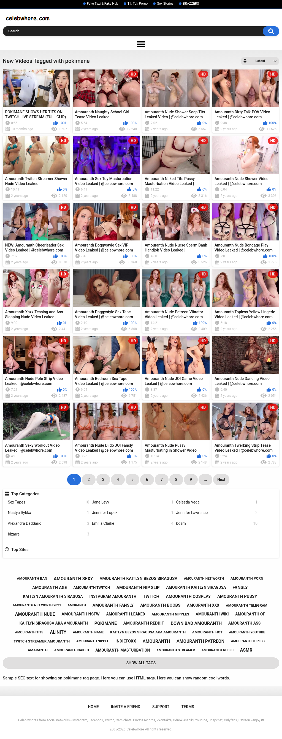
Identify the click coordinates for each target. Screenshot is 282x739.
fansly (240, 587)
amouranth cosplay (188, 596)
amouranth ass (244, 623)
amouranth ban (32, 578)
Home (93, 707)
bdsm (217, 523)
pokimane (105, 623)
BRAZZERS (191, 4)
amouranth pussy (237, 596)
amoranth (77, 605)
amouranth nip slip (138, 587)
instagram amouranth (112, 596)
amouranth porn (247, 578)
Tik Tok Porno (138, 4)
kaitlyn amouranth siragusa (53, 596)
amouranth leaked (125, 614)
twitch (151, 596)
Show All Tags (141, 663)
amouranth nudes (218, 650)
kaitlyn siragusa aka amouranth (54, 623)
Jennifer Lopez (132, 512)
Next (221, 479)
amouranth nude (35, 614)
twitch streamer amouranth (42, 641)
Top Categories (25, 493)
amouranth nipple (92, 641)
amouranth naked (71, 650)
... (205, 479)
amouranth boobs (160, 605)
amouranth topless (249, 641)
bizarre (48, 534)
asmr (246, 650)
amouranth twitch (92, 587)
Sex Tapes (48, 502)
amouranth (156, 641)
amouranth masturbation (123, 650)
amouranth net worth (204, 578)
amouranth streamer (175, 650)
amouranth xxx (203, 605)
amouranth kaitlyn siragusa (196, 587)
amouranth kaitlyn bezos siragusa (138, 578)
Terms (187, 707)
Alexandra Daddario (48, 523)
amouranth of (250, 614)
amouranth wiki (212, 614)
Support (160, 707)
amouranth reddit (143, 623)
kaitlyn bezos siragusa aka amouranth (148, 632)
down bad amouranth (196, 623)
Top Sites (20, 549)
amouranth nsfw (80, 614)
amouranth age (49, 587)
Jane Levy (132, 502)
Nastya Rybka (48, 512)
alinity (58, 632)
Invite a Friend (125, 707)
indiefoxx (125, 641)
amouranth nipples (170, 614)
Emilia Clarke (132, 523)
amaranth (38, 650)
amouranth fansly (113, 605)
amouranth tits (29, 632)
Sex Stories (165, 4)
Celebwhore (135, 729)
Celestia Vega (217, 502)
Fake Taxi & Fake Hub (102, 4)
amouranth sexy (73, 578)
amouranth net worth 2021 (37, 605)
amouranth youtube (247, 632)
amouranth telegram (246, 605)
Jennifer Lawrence (217, 512)
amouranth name (88, 632)
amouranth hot (207, 632)
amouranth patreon (200, 641)
